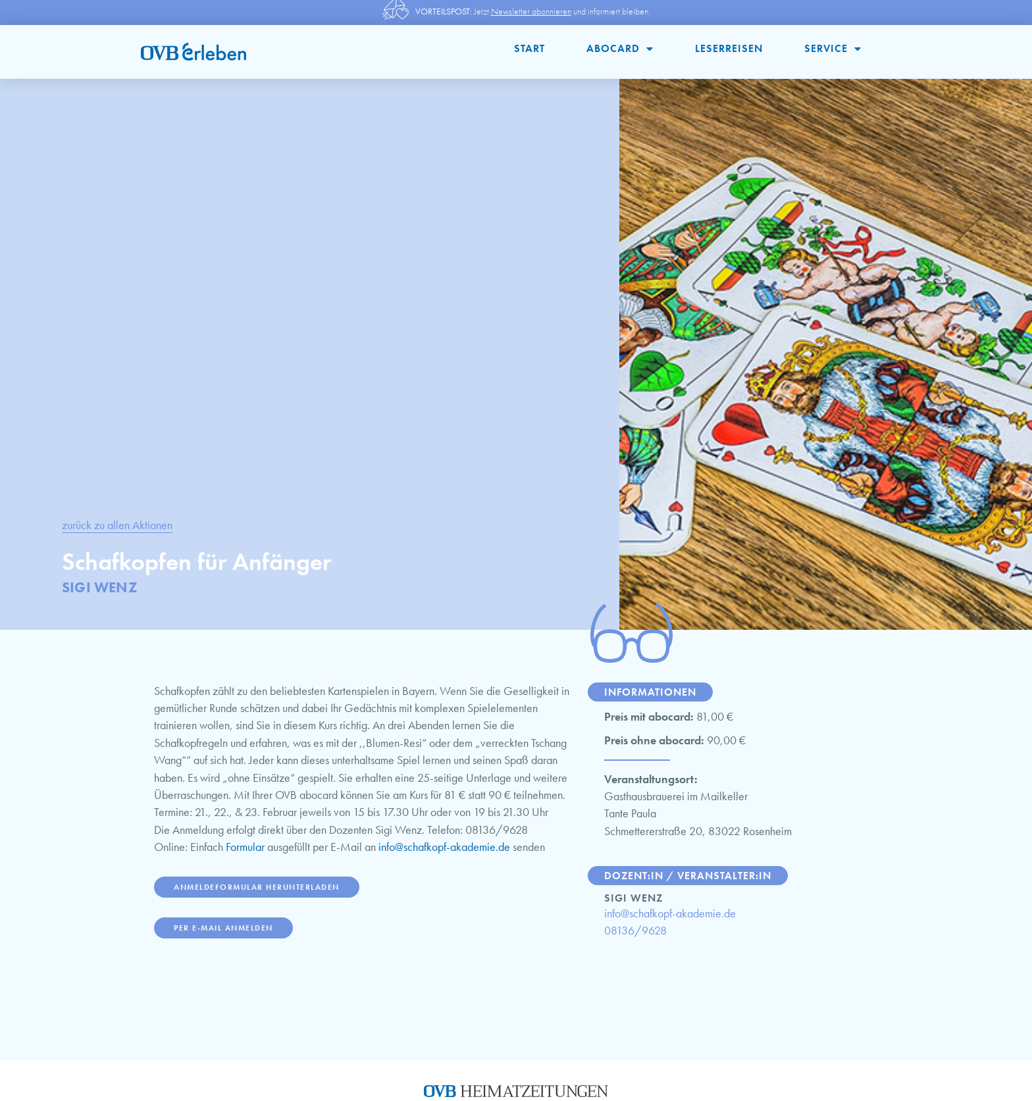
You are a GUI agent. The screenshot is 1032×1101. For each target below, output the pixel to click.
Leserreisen (729, 48)
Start (529, 48)
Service (833, 49)
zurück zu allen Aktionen (117, 525)
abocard (620, 49)
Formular (245, 847)
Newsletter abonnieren (531, 11)
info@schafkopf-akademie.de (444, 847)
